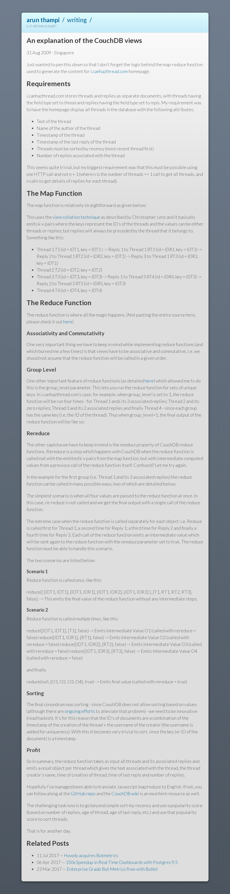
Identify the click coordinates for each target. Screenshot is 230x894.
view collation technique (76, 217)
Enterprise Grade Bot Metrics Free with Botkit (112, 869)
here (67, 321)
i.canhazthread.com (109, 71)
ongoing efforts (80, 711)
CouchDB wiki (125, 793)
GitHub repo (83, 793)
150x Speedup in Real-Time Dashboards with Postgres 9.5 (122, 862)
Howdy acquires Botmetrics (91, 855)
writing (77, 19)
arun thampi (43, 19)
